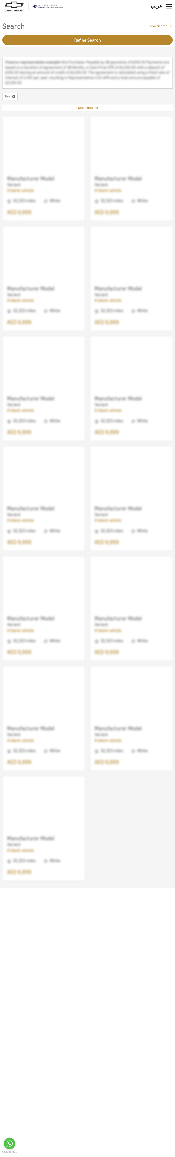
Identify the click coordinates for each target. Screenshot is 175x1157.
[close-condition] (13, 96)
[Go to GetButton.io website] (9, 1152)
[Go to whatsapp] (9, 1143)
